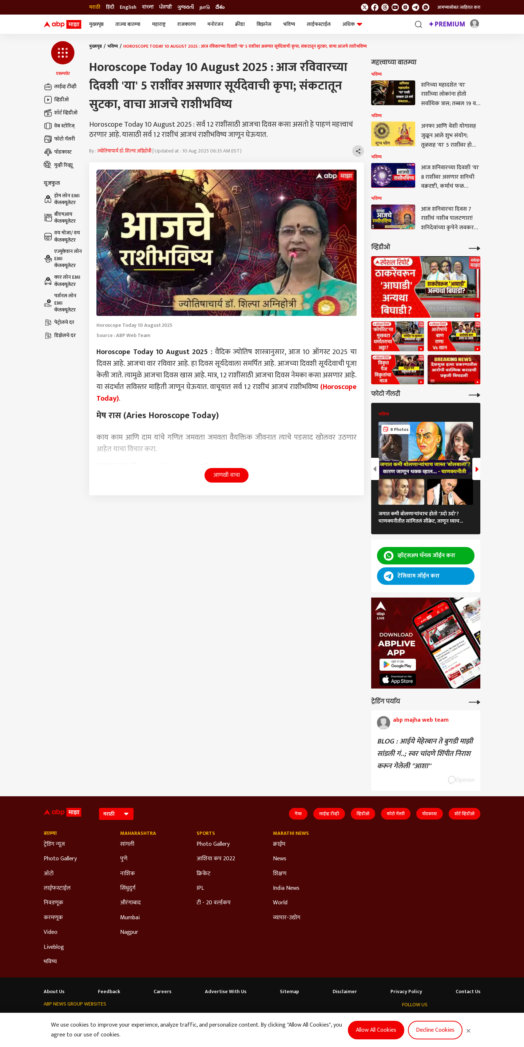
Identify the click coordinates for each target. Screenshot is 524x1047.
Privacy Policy (406, 991)
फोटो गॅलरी (59, 139)
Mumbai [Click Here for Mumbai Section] (130, 918)
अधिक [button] (352, 24)
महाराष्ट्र (159, 24)
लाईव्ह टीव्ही (60, 86)
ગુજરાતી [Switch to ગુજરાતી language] (185, 7)
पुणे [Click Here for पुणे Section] (123, 859)
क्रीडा (240, 24)
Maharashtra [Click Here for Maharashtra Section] (138, 833)
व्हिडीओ (56, 99)
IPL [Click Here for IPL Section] (200, 888)
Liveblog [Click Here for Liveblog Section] (54, 947)
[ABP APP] (398, 665)
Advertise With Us (225, 991)
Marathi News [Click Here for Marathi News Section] (291, 833)
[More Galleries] (474, 394)
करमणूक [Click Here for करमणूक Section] (53, 918)
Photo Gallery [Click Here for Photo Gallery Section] (60, 859)
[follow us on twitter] (364, 7)
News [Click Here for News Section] (279, 859)
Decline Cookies (435, 1030)
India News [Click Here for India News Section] (286, 888)
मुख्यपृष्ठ (96, 24)
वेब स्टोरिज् (59, 126)
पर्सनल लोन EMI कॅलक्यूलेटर (60, 303)
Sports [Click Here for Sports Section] (205, 833)
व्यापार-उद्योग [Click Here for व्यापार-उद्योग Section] (286, 918)
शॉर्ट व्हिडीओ (61, 112)
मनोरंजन (215, 24)
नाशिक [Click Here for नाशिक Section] (127, 874)
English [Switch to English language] (128, 7)
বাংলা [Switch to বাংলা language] (148, 7)
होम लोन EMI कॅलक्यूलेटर (62, 199)
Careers (162, 991)
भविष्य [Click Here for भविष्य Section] (50, 962)
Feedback (109, 991)
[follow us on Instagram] (405, 7)
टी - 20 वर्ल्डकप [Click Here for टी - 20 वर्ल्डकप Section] (213, 903)
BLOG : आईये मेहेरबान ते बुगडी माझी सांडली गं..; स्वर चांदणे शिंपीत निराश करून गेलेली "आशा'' (425, 753)
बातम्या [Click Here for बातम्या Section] (50, 833)
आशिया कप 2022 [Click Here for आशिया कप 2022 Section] (215, 859)
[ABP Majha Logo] (63, 24)
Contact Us (468, 991)
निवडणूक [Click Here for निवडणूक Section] (53, 903)
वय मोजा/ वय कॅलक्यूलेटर (62, 236)
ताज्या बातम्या (127, 24)
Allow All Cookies (376, 1030)
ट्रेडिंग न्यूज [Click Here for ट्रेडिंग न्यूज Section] (54, 844)
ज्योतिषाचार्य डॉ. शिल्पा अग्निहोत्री (124, 151)
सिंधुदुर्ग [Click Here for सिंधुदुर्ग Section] (127, 888)
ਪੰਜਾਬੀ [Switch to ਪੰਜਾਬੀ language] (165, 7)
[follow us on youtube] (395, 7)
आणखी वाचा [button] (226, 475)
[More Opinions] (474, 701)
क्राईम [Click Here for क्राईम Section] (279, 844)
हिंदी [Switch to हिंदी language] (110, 7)
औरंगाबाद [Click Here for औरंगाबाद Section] (130, 903)
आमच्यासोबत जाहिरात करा (458, 7)
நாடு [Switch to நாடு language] (204, 7)
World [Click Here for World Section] (280, 903)
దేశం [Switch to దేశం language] (220, 7)
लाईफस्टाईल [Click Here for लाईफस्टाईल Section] (57, 888)
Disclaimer (345, 991)
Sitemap (289, 991)
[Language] (116, 814)
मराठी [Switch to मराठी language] (94, 7)
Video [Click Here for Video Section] (50, 932)
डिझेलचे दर (60, 335)
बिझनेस (264, 24)
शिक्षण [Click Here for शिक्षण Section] (279, 874)
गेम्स (298, 813)
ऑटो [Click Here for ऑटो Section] (48, 874)
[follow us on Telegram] (415, 7)
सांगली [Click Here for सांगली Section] (127, 844)
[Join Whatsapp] (425, 7)
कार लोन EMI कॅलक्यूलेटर (62, 281)
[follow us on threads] (385, 7)
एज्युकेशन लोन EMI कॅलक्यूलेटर (63, 258)
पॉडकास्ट (58, 152)
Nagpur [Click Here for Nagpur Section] (129, 932)
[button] (63, 59)
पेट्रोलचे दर (59, 322)
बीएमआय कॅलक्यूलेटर (60, 218)
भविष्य (289, 24)
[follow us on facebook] (374, 7)
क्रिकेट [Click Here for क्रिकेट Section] (203, 874)
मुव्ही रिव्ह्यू (58, 165)
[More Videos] (474, 247)
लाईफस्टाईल (319, 24)
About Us (54, 991)
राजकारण (186, 24)
